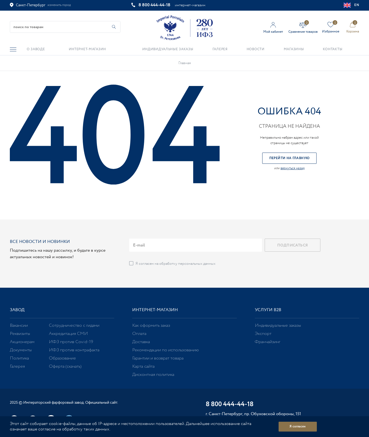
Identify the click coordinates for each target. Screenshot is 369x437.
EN (351, 5)
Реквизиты (20, 334)
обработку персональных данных (187, 263)
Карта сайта (143, 366)
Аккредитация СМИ (68, 334)
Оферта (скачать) (65, 366)
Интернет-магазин (155, 310)
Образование (62, 358)
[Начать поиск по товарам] (114, 26)
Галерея (17, 366)
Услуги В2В (268, 310)
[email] (195, 245)
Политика (19, 358)
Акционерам (22, 342)
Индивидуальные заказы (278, 325)
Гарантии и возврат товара (158, 358)
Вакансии (19, 325)
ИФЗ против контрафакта (74, 350)
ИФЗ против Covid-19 (71, 342)
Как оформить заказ (151, 325)
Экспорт (263, 334)
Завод (17, 310)
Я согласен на (175, 263)
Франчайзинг (267, 342)
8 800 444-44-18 (154, 5)
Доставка (141, 342)
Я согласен (298, 426)
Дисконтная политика (153, 374)
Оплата (139, 334)
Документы (21, 350)
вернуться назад (293, 168)
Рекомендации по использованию (165, 350)
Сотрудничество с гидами (74, 325)
